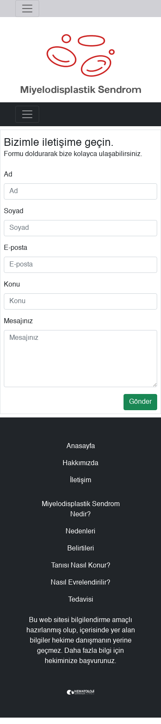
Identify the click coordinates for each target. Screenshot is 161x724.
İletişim (80, 480)
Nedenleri (80, 531)
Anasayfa (80, 446)
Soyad (13, 211)
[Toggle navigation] (27, 8)
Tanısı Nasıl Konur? (80, 565)
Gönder (140, 402)
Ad (8, 174)
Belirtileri (80, 548)
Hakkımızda (80, 463)
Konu (12, 284)
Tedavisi (80, 600)
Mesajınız (18, 321)
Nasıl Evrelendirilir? (80, 582)
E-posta (15, 248)
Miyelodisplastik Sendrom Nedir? (81, 509)
